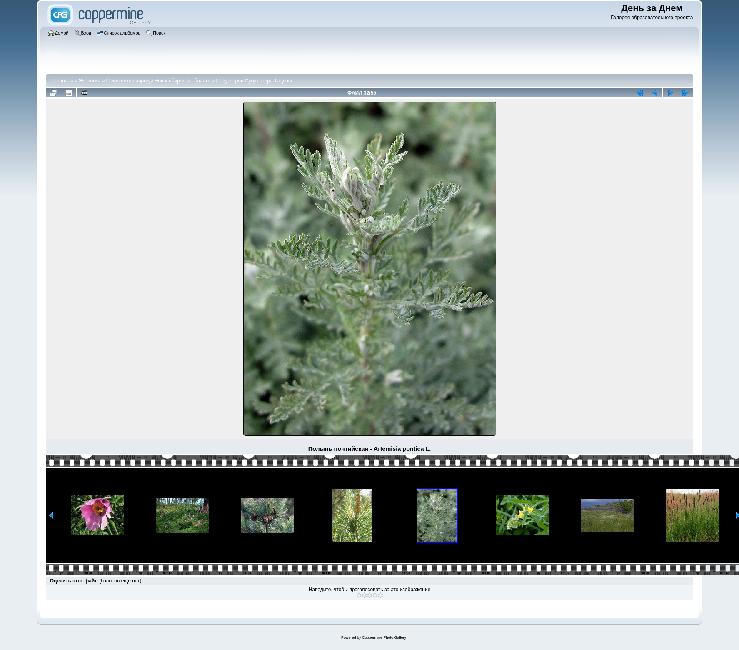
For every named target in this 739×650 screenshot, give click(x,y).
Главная (63, 81)
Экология (89, 81)
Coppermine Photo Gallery (384, 637)
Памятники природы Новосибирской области (158, 81)
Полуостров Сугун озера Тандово (255, 81)
